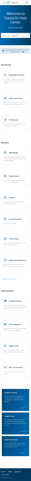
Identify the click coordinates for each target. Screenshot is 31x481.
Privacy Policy (5, 474)
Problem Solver (14, 239)
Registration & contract (16, 75)
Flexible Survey (14, 176)
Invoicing (12, 197)
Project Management (15, 219)
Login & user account (16, 98)
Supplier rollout (14, 346)
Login (23, 51)
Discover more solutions (8, 279)
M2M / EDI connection (16, 367)
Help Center (15, 2)
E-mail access (13, 120)
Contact (3, 471)
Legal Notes (17, 471)
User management (15, 324)
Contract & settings (15, 301)
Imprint (10, 471)
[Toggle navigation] (26, 2)
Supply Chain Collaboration (17, 260)
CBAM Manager (13, 153)
